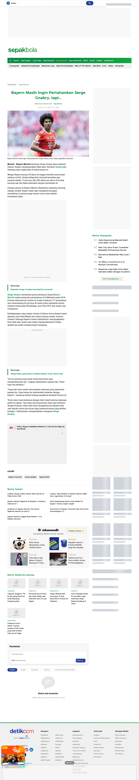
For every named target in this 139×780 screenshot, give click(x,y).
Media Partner (99, 747)
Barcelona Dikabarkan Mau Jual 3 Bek (114, 255)
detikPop (58, 760)
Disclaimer (97, 757)
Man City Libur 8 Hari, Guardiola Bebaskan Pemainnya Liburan (113, 248)
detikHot (44, 747)
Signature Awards (79, 747)
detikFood (59, 738)
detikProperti (45, 760)
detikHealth (59, 741)
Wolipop (58, 744)
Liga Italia (37, 60)
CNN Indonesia (120, 735)
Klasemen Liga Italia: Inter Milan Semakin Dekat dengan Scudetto (114, 270)
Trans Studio (77, 754)
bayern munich (15, 477)
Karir (95, 741)
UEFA (85, 60)
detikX (57, 747)
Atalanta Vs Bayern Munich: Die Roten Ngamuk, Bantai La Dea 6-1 (23, 510)
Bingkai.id (76, 757)
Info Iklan (97, 751)
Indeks (99, 60)
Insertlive (118, 744)
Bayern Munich (23, 164)
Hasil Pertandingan (64, 66)
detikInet (44, 744)
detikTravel (59, 735)
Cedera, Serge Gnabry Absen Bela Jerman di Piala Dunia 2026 (25, 495)
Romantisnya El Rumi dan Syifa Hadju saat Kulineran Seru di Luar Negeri (38, 597)
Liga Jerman (61, 60)
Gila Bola (96, 66)
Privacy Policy (99, 754)
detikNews (44, 735)
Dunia (92, 60)
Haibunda (118, 741)
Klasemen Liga (48, 66)
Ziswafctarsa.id (78, 760)
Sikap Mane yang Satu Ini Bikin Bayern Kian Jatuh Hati (37, 374)
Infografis (119, 66)
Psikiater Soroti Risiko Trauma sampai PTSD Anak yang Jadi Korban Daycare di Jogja (15, 628)
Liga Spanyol (48, 60)
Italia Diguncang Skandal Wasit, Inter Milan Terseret (113, 241)
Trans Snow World (79, 751)
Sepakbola (11, 84)
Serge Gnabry (14, 294)
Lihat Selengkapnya (112, 279)
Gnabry (59, 167)
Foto (104, 66)
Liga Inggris (26, 60)
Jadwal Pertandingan (30, 66)
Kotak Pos (97, 744)
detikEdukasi (45, 738)
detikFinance (45, 741)
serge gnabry (30, 477)
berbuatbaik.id (78, 735)
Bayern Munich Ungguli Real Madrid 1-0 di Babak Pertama (24, 518)
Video (110, 66)
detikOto (44, 757)
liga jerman (44, 477)
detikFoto (58, 754)
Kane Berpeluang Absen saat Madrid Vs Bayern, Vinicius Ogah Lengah (66, 502)
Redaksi (96, 735)
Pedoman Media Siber (102, 738)
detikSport (109, 60)
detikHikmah (59, 757)
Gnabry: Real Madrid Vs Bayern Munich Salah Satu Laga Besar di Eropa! (68, 495)
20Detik (58, 751)
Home (16, 60)
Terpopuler (14, 66)
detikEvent (76, 744)
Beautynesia (119, 747)
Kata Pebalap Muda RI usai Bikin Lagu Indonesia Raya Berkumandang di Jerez (79, 599)
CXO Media (119, 754)
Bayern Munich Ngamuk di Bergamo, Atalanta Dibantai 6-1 (26, 502)
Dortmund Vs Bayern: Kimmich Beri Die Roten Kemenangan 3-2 (69, 510)
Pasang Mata (77, 738)
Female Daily (119, 751)
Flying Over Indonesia (80, 763)
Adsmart (76, 741)
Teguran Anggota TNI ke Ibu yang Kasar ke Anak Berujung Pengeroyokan (16, 597)
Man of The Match (83, 66)
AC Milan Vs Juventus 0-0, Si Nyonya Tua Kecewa (111, 263)
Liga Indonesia (75, 60)
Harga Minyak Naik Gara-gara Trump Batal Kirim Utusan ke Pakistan (59, 597)
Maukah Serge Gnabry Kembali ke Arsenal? (32, 289)
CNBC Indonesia (120, 738)
